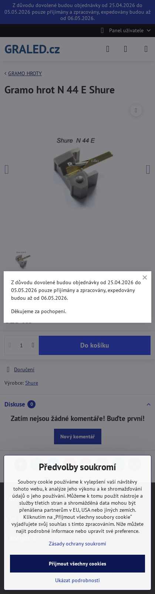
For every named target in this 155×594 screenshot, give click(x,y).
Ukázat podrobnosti (77, 580)
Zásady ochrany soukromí (77, 543)
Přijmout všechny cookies (77, 563)
